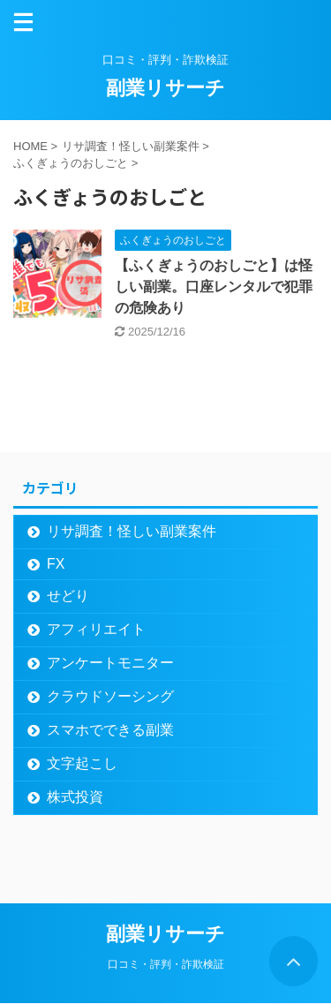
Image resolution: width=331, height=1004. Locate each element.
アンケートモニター (110, 662)
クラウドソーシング (110, 696)
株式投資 (75, 796)
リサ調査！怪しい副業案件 (131, 531)
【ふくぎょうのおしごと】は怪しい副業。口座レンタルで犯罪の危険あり (213, 286)
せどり (68, 595)
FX (55, 563)
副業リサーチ (165, 88)
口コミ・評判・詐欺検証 (166, 964)
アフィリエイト (96, 629)
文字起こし (82, 763)
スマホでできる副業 (110, 729)
